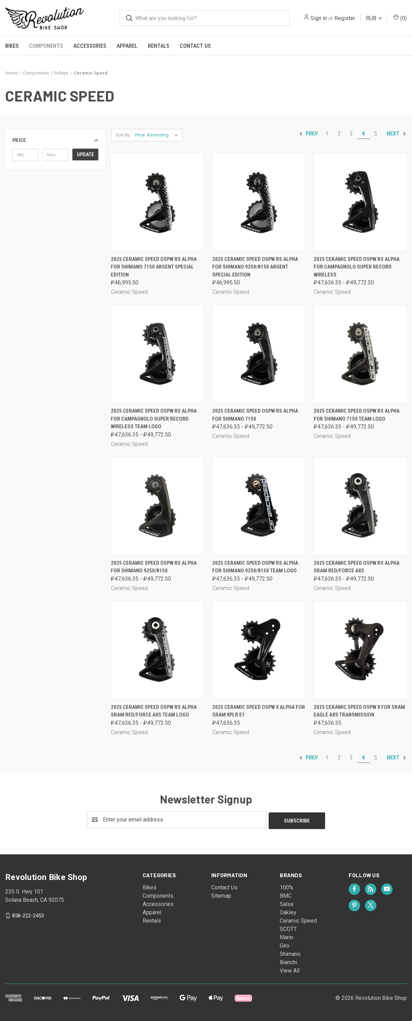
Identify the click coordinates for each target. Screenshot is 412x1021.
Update (85, 154)
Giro (284, 944)
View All (289, 969)
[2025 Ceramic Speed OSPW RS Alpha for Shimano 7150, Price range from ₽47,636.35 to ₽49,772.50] (259, 354)
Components (46, 46)
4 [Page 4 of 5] (363, 133)
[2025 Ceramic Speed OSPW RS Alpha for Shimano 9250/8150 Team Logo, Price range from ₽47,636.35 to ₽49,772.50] (259, 506)
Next (396, 133)
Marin (286, 936)
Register (344, 18)
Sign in (319, 18)
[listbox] (158, 135)
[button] (55, 140)
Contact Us (195, 46)
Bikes (12, 46)
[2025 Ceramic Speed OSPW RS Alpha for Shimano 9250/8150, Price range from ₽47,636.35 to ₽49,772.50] (157, 506)
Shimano (290, 953)
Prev (308, 133)
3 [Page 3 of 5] (351, 133)
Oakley (288, 911)
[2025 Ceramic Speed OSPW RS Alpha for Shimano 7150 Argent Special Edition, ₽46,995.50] (157, 202)
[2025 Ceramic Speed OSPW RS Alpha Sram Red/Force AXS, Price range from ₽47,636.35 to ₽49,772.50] (360, 506)
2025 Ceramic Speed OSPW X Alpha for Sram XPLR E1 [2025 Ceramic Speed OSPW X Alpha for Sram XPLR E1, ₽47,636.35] (258, 711)
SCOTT (288, 928)
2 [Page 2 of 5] (339, 133)
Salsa (286, 903)
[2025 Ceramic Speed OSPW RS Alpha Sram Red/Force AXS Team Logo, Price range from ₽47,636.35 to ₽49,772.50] (157, 650)
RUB (374, 18)
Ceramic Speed (298, 919)
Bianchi (288, 961)
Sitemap (221, 894)
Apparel (127, 46)
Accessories (89, 46)
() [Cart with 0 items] (400, 17)
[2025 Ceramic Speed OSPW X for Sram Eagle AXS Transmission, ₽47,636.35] (360, 650)
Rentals (158, 46)
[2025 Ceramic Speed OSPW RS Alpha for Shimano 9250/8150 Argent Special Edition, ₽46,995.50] (259, 202)
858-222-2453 (28, 914)
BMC (286, 894)
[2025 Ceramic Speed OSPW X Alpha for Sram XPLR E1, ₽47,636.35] (259, 650)
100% (286, 886)
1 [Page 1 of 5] (327, 133)
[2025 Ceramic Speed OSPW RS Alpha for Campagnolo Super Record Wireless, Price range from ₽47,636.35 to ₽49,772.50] (360, 202)
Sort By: (123, 135)
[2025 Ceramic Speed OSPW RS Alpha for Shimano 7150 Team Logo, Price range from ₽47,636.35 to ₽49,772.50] (360, 354)
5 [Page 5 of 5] (375, 133)
